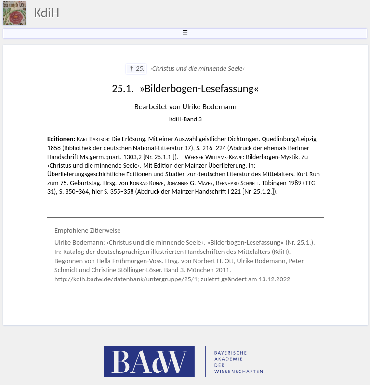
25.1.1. (163, 157)
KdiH (46, 12)
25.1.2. (262, 191)
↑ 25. (136, 68)
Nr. (149, 157)
